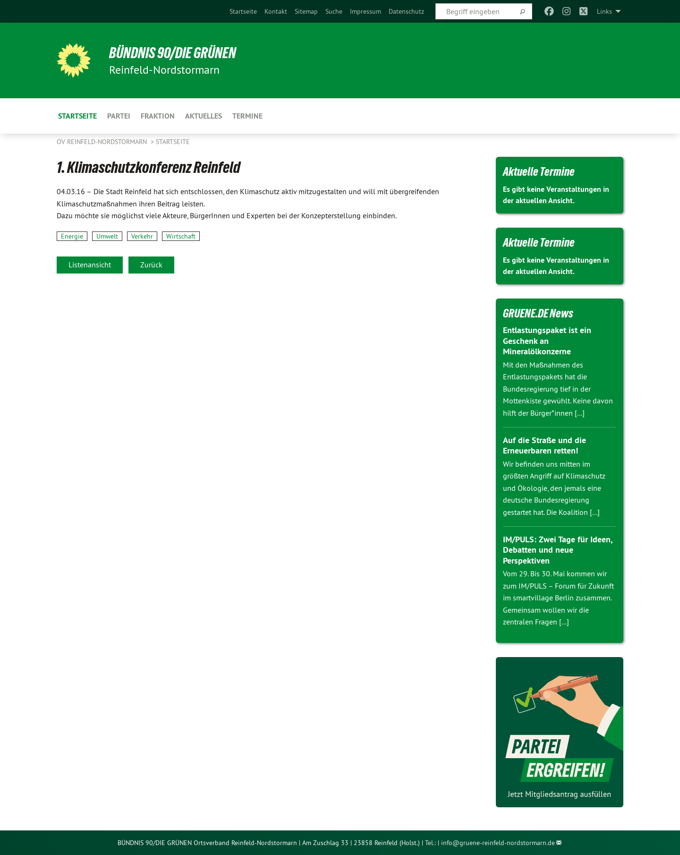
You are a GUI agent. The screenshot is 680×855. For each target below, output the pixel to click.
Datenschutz (406, 11)
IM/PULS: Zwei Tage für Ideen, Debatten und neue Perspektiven (557, 550)
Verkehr (142, 236)
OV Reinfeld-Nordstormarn (103, 141)
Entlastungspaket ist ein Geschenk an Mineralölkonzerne (547, 341)
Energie (72, 236)
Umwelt (107, 236)
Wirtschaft (181, 236)
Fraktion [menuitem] (158, 116)
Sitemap (306, 11)
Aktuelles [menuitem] (203, 116)
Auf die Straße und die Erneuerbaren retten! (544, 445)
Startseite (243, 11)
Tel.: (430, 842)
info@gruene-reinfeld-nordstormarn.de (498, 842)
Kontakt (275, 11)
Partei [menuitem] (118, 116)
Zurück (151, 264)
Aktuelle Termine (539, 171)
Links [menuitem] (604, 11)
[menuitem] (243, 11)
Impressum (365, 11)
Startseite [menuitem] (77, 116)
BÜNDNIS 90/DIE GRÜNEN (173, 52)
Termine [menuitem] (247, 116)
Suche (333, 11)
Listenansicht (89, 264)
